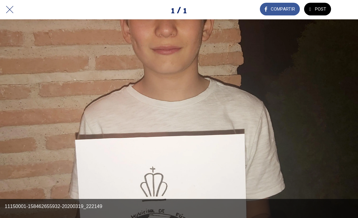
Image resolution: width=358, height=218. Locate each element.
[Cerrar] (9, 9)
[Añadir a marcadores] (348, 9)
